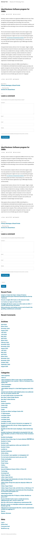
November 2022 (5, 346)
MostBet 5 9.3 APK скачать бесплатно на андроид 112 (16, 423)
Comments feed (5, 526)
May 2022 (3, 352)
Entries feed (4, 524)
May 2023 (3, 336)
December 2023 (5, 328)
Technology (4, 471)
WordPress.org (5, 528)
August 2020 (4, 366)
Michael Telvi (4, 2)
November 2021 (5, 358)
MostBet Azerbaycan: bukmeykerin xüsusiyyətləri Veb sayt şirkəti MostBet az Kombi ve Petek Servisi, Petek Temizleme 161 (17, 434)
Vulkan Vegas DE (5, 475)
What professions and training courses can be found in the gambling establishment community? (16, 308)
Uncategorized (16, 79)
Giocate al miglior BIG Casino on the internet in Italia (15, 300)
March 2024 (4, 326)
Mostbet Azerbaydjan (7, 437)
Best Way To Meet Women (8, 399)
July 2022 (3, 350)
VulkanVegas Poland (6, 493)
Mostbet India (4, 443)
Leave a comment (17, 14)
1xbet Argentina (5, 375)
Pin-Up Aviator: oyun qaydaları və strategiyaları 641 (15, 455)
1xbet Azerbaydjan (6, 384)
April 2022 (4, 354)
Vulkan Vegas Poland (6, 486)
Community (4, 407)
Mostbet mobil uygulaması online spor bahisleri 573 (15, 445)
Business (3, 401)
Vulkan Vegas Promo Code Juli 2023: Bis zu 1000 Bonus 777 (17, 488)
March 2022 (4, 356)
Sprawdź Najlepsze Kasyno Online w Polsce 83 (13, 469)
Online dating (4, 453)
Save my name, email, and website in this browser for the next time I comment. (15, 133)
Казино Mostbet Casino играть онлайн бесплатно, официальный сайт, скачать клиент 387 (15, 499)
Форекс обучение (6, 513)
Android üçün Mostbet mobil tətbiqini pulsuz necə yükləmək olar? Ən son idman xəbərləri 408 (17, 392)
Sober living (4, 467)
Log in (2, 522)
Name (2, 116)
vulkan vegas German (7, 477)
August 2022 (4, 348)
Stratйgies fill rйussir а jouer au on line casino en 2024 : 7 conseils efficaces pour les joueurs (16, 304)
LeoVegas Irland (5, 419)
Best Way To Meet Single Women (10, 397)
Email (2, 122)
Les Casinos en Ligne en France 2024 (11, 302)
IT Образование (5, 413)
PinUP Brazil (4, 461)
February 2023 (5, 342)
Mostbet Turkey (5, 447)
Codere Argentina (6, 403)
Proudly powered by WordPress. (11, 534)
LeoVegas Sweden (6, 421)
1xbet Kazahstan (5, 386)
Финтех (3, 511)
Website (2, 127)
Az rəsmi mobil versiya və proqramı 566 (11, 395)
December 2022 (5, 344)
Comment (3, 102)
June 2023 (4, 334)
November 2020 (5, 360)
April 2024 (4, 324)
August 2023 (4, 330)
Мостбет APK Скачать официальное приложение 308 (16, 502)
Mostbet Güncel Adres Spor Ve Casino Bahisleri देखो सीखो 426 (17, 439)
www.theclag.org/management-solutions (15, 37)
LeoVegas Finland (6, 415)
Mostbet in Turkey (6, 441)
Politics (3, 465)
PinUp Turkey (4, 463)
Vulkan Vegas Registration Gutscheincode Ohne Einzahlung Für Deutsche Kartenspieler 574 (17, 490)
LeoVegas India (5, 417)
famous (3, 14)
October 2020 (4, 362)
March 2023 (4, 340)
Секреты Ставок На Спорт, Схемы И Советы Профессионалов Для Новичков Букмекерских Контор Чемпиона (16, 296)
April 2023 (4, 338)
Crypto (3, 409)
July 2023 (3, 332)
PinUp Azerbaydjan (6, 459)
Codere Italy (4, 405)
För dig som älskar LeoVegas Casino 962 (12, 411)
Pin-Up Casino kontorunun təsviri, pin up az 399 (14, 457)
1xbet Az (3, 377)
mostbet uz (4, 449)
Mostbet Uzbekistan (6, 451)
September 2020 (5, 364)
